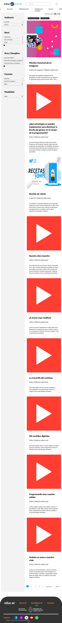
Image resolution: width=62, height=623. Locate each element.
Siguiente (49, 586)
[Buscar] (40, 4)
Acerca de (22, 603)
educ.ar (9, 620)
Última (58, 586)
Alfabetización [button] (24, 9)
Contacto (50, 603)
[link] (56, 4)
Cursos (51, 9)
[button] (4, 45)
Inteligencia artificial (39, 10)
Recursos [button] (10, 9)
